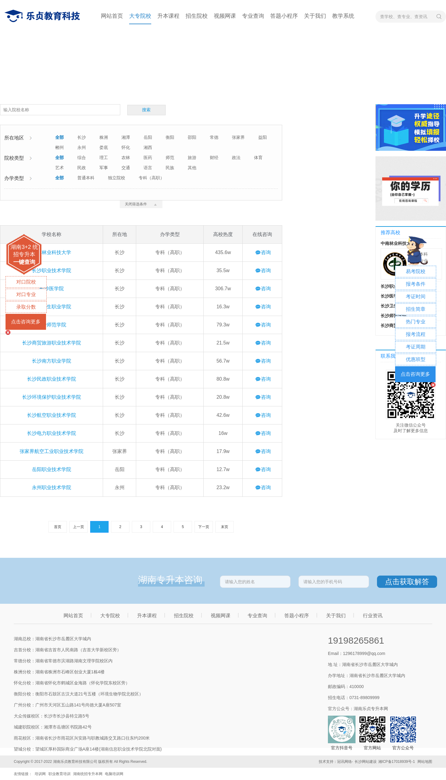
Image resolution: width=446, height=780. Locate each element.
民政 (81, 167)
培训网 (40, 774)
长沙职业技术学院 (51, 270)
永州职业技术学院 (51, 487)
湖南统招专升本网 (87, 774)
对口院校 (26, 281)
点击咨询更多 (25, 321)
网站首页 (112, 16)
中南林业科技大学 (51, 252)
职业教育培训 (59, 774)
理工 (103, 157)
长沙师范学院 (51, 324)
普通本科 (85, 177)
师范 (170, 157)
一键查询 (24, 262)
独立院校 (116, 177)
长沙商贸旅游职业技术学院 (51, 342)
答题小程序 (284, 16)
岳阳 (148, 137)
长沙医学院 (51, 288)
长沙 (81, 137)
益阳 (262, 137)
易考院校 (415, 271)
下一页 (203, 527)
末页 (224, 527)
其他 (192, 167)
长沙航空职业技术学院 (51, 415)
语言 (148, 167)
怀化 (125, 147)
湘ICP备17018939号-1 (396, 761)
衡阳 (170, 137)
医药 (148, 157)
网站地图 (424, 761)
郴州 (59, 147)
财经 (214, 157)
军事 (103, 167)
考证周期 (415, 346)
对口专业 (26, 294)
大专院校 (140, 16)
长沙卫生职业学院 (51, 306)
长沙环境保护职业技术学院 (51, 397)
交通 (125, 167)
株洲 (103, 137)
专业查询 (253, 16)
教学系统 (343, 16)
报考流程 (415, 334)
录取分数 (26, 307)
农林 (125, 157)
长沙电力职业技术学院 (51, 433)
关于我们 (315, 16)
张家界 (238, 137)
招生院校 (197, 16)
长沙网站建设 (366, 761)
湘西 (148, 147)
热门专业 (415, 321)
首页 (57, 527)
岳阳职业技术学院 (51, 469)
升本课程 (168, 16)
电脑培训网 (114, 774)
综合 (81, 157)
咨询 (266, 252)
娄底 (103, 147)
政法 (236, 157)
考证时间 (415, 296)
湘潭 (125, 137)
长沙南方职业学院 (51, 360)
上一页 (78, 527)
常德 (214, 137)
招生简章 (415, 309)
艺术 (59, 167)
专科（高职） (151, 177)
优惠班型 (415, 359)
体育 (258, 157)
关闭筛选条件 (141, 204)
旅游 (192, 157)
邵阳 (192, 137)
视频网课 (225, 16)
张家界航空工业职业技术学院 (51, 451)
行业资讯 (373, 615)
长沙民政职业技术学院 (51, 379)
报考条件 (415, 284)
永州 (81, 147)
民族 (170, 167)
